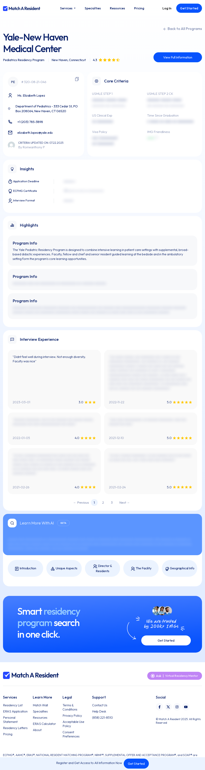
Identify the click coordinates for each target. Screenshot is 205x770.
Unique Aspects (64, 568)
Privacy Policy (72, 715)
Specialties (40, 711)
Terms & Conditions (70, 707)
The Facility (141, 568)
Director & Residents (102, 568)
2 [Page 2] (103, 502)
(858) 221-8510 (102, 717)
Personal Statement (10, 719)
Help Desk (99, 711)
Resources (40, 717)
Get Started (136, 764)
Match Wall (40, 705)
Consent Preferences (71, 734)
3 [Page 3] (112, 502)
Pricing (7, 734)
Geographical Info (179, 568)
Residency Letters (15, 728)
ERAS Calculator (44, 724)
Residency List (13, 705)
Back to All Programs (182, 28)
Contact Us (99, 705)
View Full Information (177, 57)
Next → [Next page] (124, 502)
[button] (68, 8)
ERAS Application (15, 711)
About (37, 730)
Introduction (25, 568)
